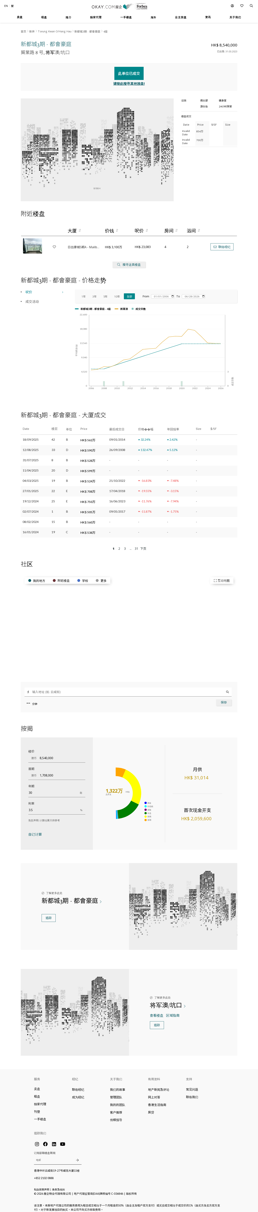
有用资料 (154, 1075)
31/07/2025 (31, 456)
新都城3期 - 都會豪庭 (87, 31)
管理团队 (116, 1094)
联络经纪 (222, 244)
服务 (37, 1075)
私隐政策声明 (41, 1186)
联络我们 (192, 1093)
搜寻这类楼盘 (129, 261)
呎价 (28, 288)
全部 (129, 293)
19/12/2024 (31, 497)
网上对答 (154, 1094)
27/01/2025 (31, 487)
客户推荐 (116, 1109)
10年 (117, 293)
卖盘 (37, 1085)
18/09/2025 (31, 436)
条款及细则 (58, 1186)
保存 (224, 699)
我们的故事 (117, 1086)
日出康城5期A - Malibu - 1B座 (84, 244)
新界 (32, 31)
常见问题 (192, 1086)
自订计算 (35, 831)
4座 (105, 31)
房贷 (151, 1109)
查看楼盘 (157, 1012)
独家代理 (40, 1100)
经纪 (75, 1075)
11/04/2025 (31, 467)
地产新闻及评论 (158, 1086)
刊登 (37, 1108)
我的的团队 (117, 1101)
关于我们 (116, 1075)
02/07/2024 (31, 508)
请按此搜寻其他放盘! (129, 80)
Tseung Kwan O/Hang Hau (54, 31)
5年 (105, 293)
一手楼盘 (40, 1115)
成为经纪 (78, 1094)
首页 (23, 31)
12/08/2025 (31, 446)
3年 (94, 293)
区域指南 (173, 1012)
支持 (189, 1075)
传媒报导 (116, 1116)
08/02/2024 (31, 518)
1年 (84, 293)
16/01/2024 (31, 528)
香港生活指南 (157, 1101)
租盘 (37, 1093)
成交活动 (32, 298)
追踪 (49, 915)
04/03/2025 (31, 477)
